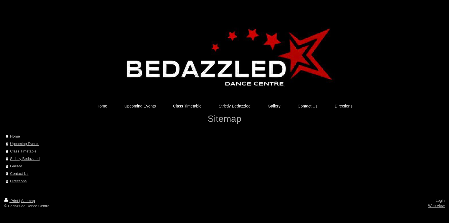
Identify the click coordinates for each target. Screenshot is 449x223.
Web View (436, 206)
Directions (18, 181)
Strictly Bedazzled (25, 159)
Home (15, 136)
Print (11, 201)
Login (440, 200)
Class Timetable (23, 151)
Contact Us (19, 173)
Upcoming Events (24, 144)
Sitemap (28, 201)
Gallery (16, 166)
